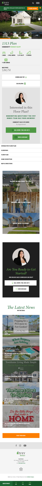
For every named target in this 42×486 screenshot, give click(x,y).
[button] (40, 8)
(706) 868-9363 (21, 463)
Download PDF (21, 77)
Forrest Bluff (15, 47)
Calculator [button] (21, 84)
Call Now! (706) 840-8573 (21, 130)
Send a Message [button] (21, 137)
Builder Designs (30, 477)
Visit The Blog (21, 435)
